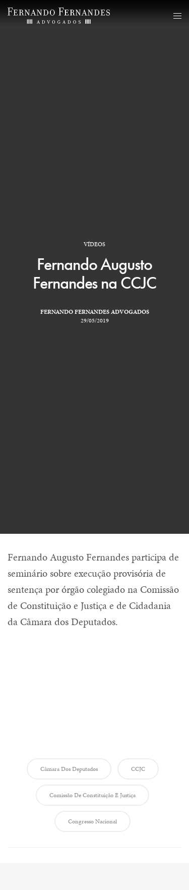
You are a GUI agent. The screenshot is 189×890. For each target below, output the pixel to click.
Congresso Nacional (92, 821)
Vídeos (94, 244)
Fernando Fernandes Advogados (94, 311)
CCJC (138, 769)
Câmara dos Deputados (69, 769)
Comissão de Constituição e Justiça (92, 795)
